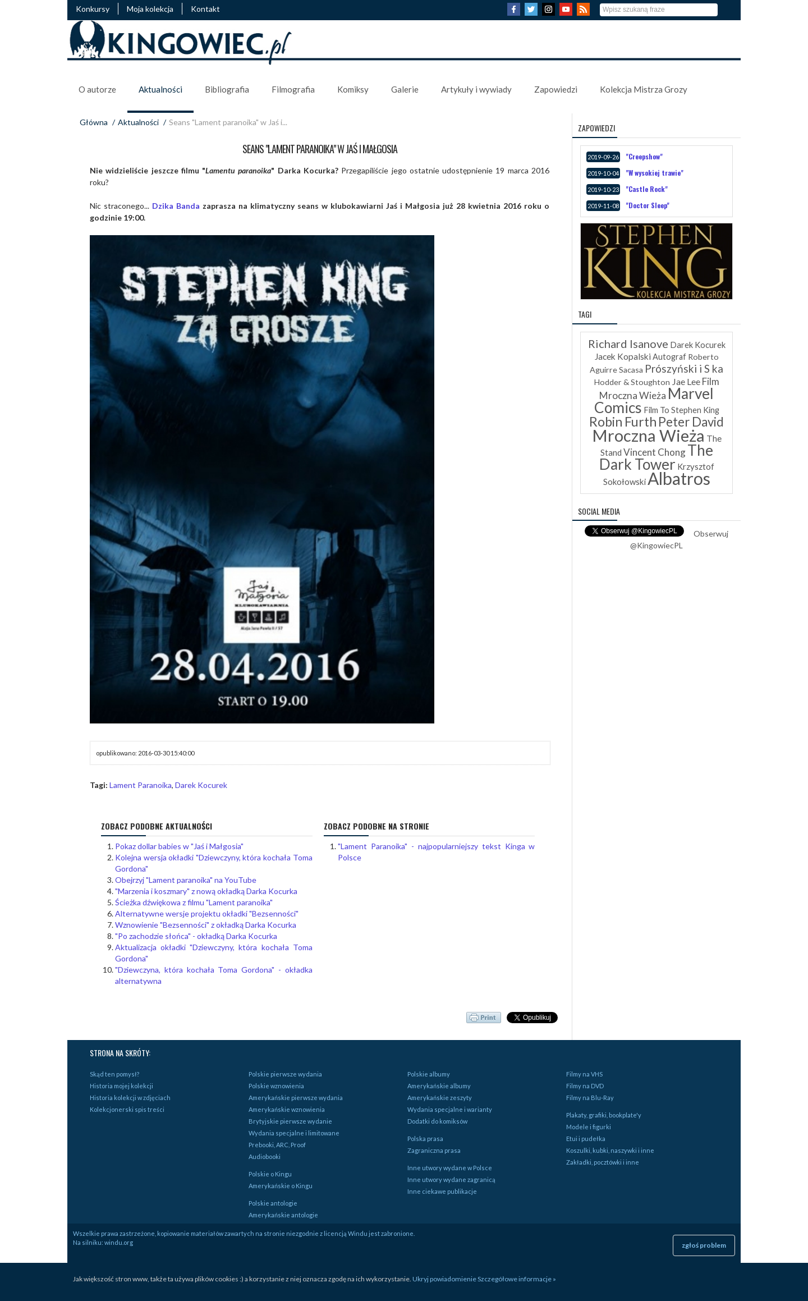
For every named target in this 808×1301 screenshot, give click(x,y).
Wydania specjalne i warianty (449, 1109)
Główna (94, 122)
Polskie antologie (273, 1203)
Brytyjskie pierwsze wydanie (290, 1121)
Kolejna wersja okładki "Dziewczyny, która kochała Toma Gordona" (214, 863)
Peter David (691, 421)
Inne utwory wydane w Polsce (449, 1167)
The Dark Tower (656, 457)
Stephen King (695, 410)
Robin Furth (622, 421)
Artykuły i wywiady (476, 89)
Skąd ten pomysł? (114, 1074)
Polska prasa (425, 1138)
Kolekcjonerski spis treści (127, 1109)
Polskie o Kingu (270, 1174)
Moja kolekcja (150, 8)
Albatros (679, 478)
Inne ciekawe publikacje (442, 1191)
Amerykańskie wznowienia (287, 1109)
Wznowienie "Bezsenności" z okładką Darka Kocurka (205, 924)
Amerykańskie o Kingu (281, 1185)
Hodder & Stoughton (632, 382)
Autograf (669, 356)
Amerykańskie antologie (283, 1214)
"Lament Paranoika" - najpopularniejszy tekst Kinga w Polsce (436, 851)
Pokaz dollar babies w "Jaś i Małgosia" (179, 846)
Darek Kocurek (201, 785)
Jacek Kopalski (623, 356)
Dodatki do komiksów (437, 1121)
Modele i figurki (588, 1126)
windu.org (118, 1242)
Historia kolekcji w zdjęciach (130, 1097)
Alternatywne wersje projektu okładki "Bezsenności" (207, 913)
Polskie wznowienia (276, 1085)
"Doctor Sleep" (647, 205)
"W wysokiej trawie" (654, 172)
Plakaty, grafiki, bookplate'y (603, 1115)
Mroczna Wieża (648, 435)
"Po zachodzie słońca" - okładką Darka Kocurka (196, 936)
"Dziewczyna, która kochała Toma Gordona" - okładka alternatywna (214, 975)
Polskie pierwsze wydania (285, 1074)
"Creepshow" (644, 156)
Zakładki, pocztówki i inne (602, 1162)
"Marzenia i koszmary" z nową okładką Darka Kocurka (206, 891)
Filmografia (293, 89)
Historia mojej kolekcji (121, 1085)
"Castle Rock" (647, 189)
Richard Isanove (628, 343)
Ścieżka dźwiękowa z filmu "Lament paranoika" (194, 902)
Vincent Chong (654, 452)
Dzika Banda (176, 205)
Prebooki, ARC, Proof (277, 1144)
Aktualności (160, 89)
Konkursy (92, 8)
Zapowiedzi (555, 89)
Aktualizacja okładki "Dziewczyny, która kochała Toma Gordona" (214, 952)
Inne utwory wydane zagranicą (451, 1179)
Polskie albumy (428, 1074)
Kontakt (205, 8)
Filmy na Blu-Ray (590, 1097)
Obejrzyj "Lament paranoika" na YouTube (185, 880)
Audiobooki (265, 1156)
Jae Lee (686, 381)
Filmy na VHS (584, 1074)
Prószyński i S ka (684, 368)
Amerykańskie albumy (439, 1085)
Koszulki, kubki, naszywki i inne (610, 1150)
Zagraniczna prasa (434, 1150)
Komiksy (353, 89)
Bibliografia (227, 89)
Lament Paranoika (140, 785)
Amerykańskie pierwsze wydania (296, 1097)
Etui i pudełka (585, 1138)
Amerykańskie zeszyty (439, 1097)
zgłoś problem (704, 1245)
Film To (656, 410)
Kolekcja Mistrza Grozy (643, 89)
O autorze (97, 89)
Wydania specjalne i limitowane (294, 1133)
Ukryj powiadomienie (444, 1279)
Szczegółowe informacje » (517, 1279)
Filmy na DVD (585, 1085)
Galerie (405, 89)
